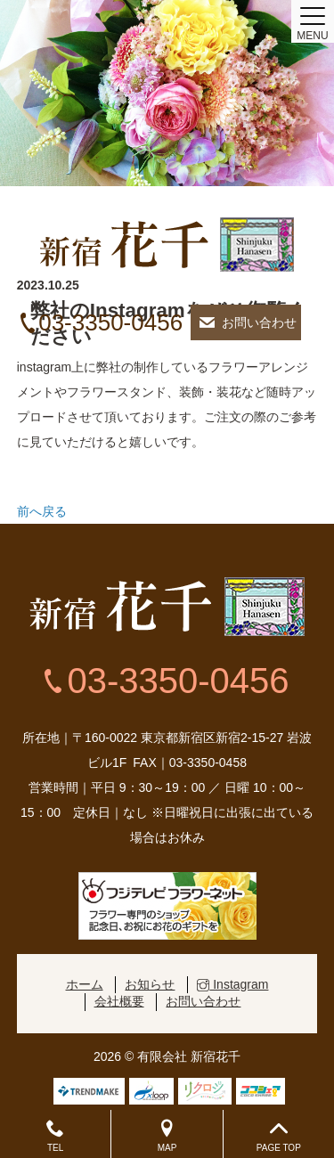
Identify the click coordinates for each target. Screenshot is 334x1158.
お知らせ (150, 984)
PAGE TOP (279, 1136)
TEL (55, 1136)
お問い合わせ (259, 322)
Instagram (232, 984)
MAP (166, 1136)
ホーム (84, 984)
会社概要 (119, 1001)
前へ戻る (42, 511)
